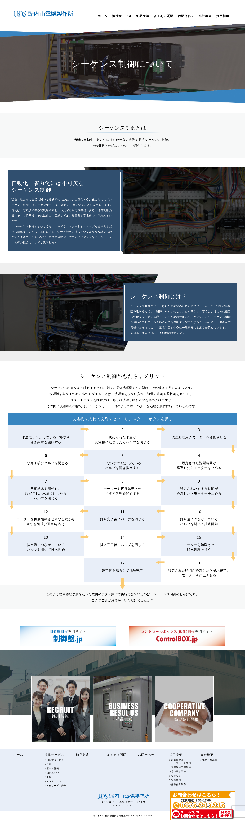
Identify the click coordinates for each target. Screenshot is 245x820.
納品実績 (142, 16)
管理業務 (176, 782)
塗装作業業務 (179, 786)
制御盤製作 (53, 774)
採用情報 (222, 16)
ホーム (102, 16)
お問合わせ (186, 16)
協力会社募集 (210, 761)
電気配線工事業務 (182, 768)
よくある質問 (163, 16)
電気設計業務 (179, 773)
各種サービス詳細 (57, 787)
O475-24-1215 (122, 807)
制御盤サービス (56, 761)
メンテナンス (55, 783)
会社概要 (205, 16)
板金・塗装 (53, 770)
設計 (49, 765)
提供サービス (121, 16)
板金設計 (176, 777)
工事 (49, 778)
